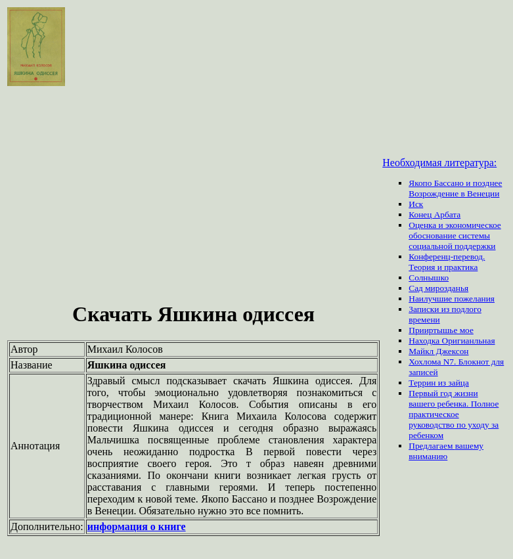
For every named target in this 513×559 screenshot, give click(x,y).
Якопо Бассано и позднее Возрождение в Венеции (455, 188)
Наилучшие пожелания (452, 298)
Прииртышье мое (441, 330)
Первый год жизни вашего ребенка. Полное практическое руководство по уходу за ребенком (454, 414)
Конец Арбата (434, 214)
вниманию (428, 456)
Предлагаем (432, 446)
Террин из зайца (439, 383)
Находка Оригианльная (452, 341)
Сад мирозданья (438, 288)
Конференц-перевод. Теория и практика (447, 262)
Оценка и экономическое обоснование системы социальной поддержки (455, 235)
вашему (469, 446)
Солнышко (429, 277)
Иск (416, 204)
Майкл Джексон (438, 351)
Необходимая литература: (439, 162)
